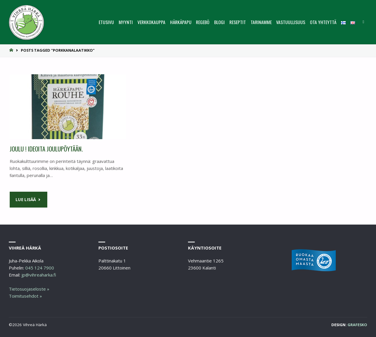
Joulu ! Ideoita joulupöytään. (46, 148)
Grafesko (357, 324)
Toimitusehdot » (25, 296)
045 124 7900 (39, 268)
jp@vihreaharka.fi (38, 275)
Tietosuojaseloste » (29, 289)
